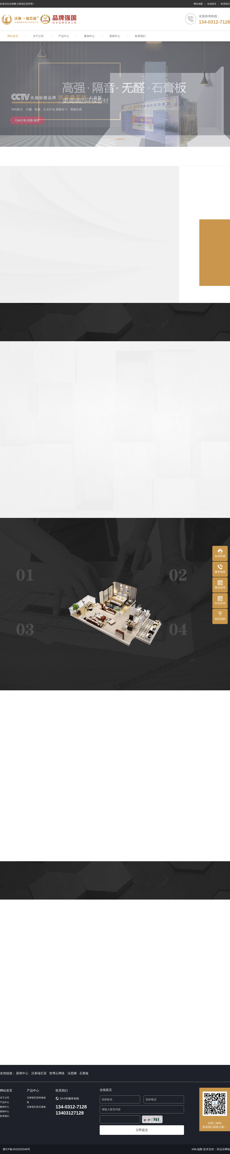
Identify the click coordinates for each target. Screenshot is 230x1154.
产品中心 (63, 36)
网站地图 (198, 3)
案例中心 (89, 36)
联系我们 (225, 3)
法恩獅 (72, 1073)
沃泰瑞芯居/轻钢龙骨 (36, 1100)
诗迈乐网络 (223, 1149)
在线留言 (211, 3)
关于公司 (38, 36)
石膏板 (84, 1073)
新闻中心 (114, 36)
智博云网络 (57, 1073)
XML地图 (196, 1149)
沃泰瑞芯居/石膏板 (36, 1107)
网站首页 (12, 36)
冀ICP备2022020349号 (16, 1149)
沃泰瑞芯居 (39, 1073)
